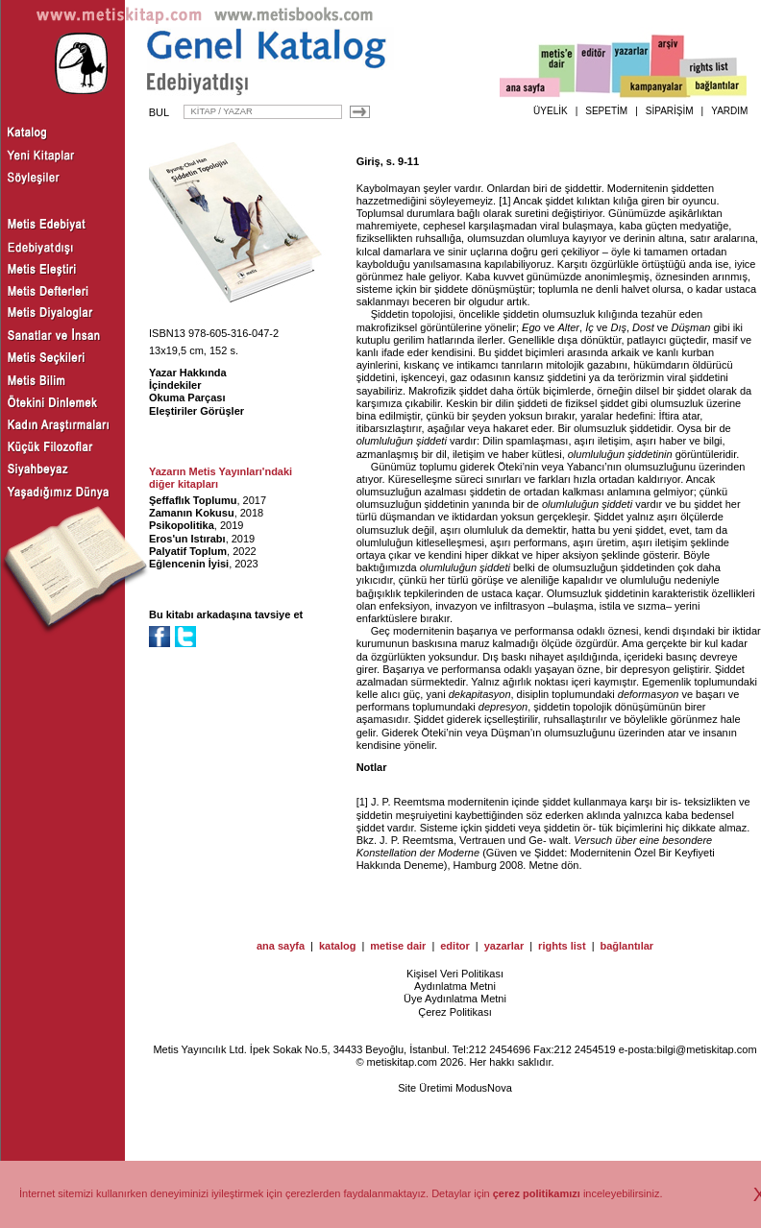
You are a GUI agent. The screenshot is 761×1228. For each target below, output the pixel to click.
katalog (337, 945)
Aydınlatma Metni (455, 986)
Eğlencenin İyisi (189, 563)
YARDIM (729, 111)
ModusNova (483, 1088)
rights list (562, 945)
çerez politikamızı (536, 1193)
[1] (504, 200)
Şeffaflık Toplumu (192, 500)
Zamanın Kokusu (191, 512)
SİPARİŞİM (670, 111)
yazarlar (504, 945)
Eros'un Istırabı (187, 538)
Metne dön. (554, 865)
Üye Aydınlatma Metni (455, 998)
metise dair (398, 945)
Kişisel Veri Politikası (454, 973)
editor (455, 945)
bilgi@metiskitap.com (706, 1049)
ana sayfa (281, 945)
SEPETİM (606, 111)
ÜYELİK (550, 111)
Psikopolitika (181, 525)
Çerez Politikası (454, 1012)
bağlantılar (626, 945)
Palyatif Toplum (188, 551)
